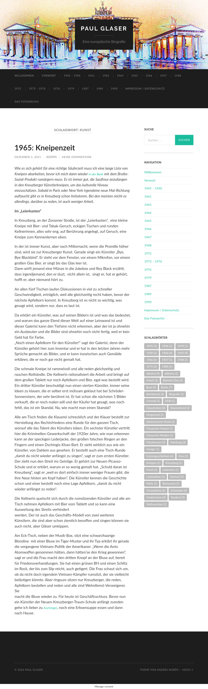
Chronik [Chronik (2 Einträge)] (153, 401)
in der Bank (97, 174)
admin (53, 157)
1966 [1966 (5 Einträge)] (151, 359)
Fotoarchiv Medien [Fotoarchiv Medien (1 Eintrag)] (159, 435)
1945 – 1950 (72, 75)
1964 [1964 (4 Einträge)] (167, 352)
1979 (71, 88)
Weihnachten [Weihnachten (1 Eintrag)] (156, 504)
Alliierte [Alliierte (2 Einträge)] (171, 373)
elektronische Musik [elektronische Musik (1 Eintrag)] (160, 421)
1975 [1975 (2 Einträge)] (151, 366)
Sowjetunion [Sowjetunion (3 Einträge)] (156, 497)
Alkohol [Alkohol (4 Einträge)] (152, 373)
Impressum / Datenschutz (145, 88)
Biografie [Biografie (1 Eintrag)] (176, 394)
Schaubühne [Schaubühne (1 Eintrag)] (155, 490)
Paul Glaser (104, 28)
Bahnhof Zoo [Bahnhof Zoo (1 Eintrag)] (173, 380)
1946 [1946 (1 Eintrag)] (167, 346)
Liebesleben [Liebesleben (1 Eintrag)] (155, 476)
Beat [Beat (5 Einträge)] (151, 387)
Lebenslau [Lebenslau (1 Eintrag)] (171, 469)
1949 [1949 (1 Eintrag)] (183, 346)
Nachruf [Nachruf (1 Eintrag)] (177, 476)
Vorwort (49, 75)
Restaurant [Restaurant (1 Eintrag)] (170, 483)
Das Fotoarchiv (27, 101)
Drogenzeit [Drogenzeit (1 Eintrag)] (155, 414)
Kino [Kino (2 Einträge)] (183, 456)
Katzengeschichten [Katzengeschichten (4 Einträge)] (159, 456)
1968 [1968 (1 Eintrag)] (183, 359)
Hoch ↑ (187, 669)
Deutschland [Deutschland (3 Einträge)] (180, 408)
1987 (85, 88)
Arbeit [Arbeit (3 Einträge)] (152, 380)
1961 (91, 75)
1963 (105, 75)
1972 (18, 88)
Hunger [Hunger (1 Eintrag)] (152, 449)
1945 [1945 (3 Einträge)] (151, 346)
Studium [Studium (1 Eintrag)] (178, 497)
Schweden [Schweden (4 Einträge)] (179, 490)
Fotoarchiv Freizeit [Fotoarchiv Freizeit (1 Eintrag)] (159, 428)
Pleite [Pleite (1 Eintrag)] (151, 483)
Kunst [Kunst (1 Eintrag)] (151, 469)
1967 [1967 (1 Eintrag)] (167, 359)
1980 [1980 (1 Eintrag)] (167, 366)
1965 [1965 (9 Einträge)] (183, 352)
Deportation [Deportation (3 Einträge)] (155, 408)
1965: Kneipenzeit (50, 147)
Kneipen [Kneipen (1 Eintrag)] (153, 463)
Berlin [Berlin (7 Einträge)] (166, 387)
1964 (120, 75)
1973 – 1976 (37, 88)
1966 (149, 75)
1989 (99, 88)
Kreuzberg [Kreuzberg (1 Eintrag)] (174, 463)
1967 (163, 75)
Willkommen (24, 75)
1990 (114, 88)
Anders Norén (168, 669)
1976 (56, 88)
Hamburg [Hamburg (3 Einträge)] (177, 442)
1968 (177, 75)
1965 (134, 75)
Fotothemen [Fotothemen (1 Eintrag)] (155, 442)
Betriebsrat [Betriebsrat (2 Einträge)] (155, 394)
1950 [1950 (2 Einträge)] (151, 352)
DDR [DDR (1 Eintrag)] (170, 401)
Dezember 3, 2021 (29, 157)
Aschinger (51, 607)
